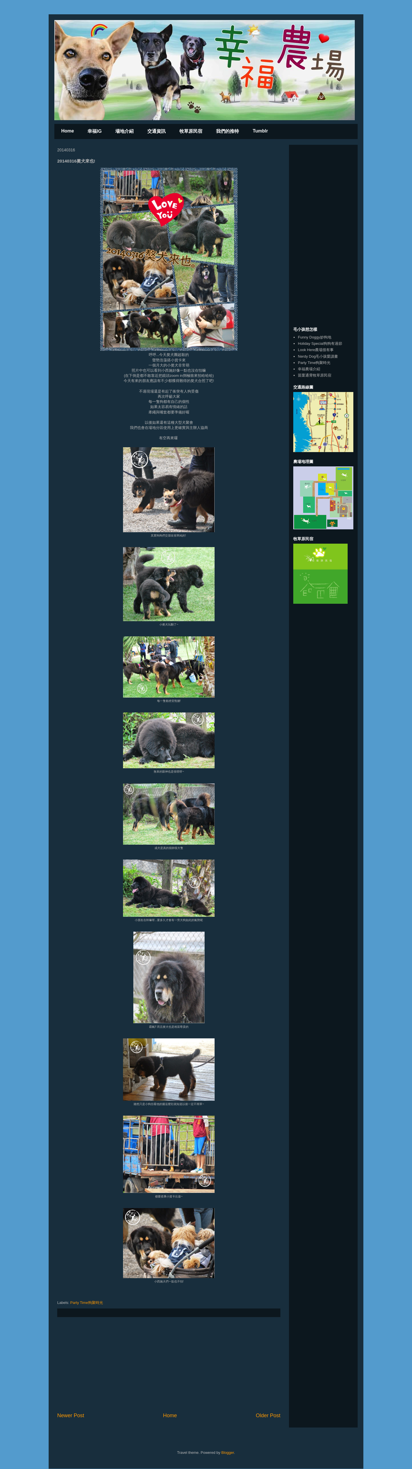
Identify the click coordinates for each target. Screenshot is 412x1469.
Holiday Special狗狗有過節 (320, 343)
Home (67, 130)
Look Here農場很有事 (316, 350)
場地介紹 (124, 131)
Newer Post (70, 1415)
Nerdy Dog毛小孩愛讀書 (318, 356)
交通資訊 (156, 131)
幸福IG (95, 131)
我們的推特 (227, 131)
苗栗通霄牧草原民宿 (314, 375)
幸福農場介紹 (309, 369)
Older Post (268, 1415)
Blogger (227, 1452)
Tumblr (260, 130)
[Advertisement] (168, 1365)
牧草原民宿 (190, 131)
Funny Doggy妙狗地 (314, 337)
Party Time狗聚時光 (86, 1302)
